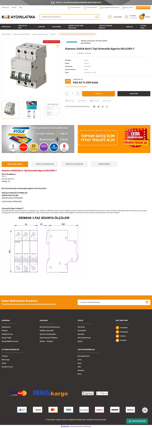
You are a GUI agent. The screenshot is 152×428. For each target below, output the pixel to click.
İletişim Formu (7, 334)
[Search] (70, 17)
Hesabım (81, 334)
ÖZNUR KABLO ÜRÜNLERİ (12, 198)
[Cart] (144, 17)
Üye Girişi (81, 327)
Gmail (4, 363)
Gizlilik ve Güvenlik (47, 331)
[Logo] (18, 17)
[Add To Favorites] (57, 46)
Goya (79, 363)
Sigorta (86, 60)
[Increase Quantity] (78, 93)
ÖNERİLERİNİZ (104, 164)
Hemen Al (98, 93)
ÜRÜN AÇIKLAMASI (14, 164)
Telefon (5, 356)
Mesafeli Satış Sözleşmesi (50, 327)
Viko (79, 367)
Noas (79, 374)
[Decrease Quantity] (67, 93)
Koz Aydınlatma (84, 356)
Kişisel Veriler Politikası (49, 338)
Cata (79, 360)
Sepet (80, 341)
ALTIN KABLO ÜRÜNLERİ (12, 201)
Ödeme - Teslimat (46, 341)
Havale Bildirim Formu (10, 341)
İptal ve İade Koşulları (48, 334)
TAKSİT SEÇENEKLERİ (45, 164)
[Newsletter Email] (114, 302)
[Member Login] (129, 17)
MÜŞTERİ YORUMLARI (74, 164)
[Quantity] (72, 94)
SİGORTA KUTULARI (10, 195)
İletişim (4, 331)
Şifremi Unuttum (84, 338)
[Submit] (146, 302)
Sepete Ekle (133, 93)
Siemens (87, 63)
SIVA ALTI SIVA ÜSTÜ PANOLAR (14, 193)
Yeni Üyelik (82, 331)
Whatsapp (5, 360)
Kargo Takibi (6, 338)
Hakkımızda (6, 327)
